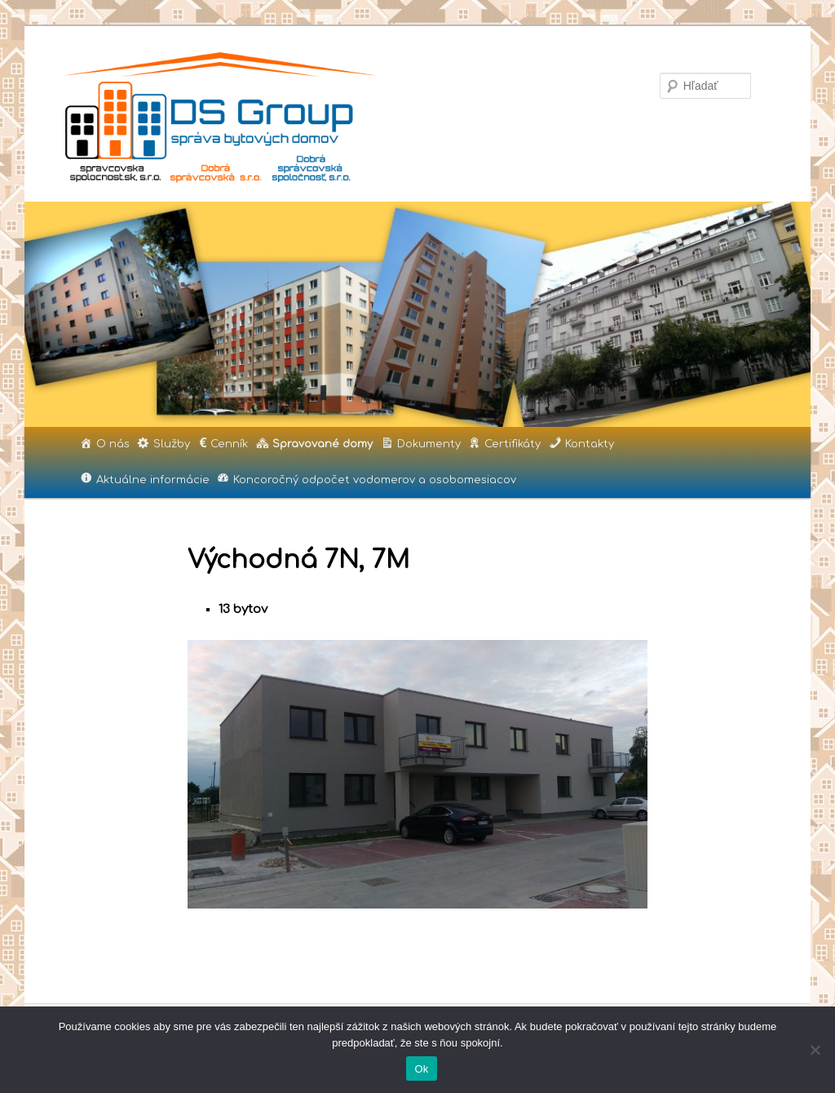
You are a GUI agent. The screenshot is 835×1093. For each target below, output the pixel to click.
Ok (421, 1069)
